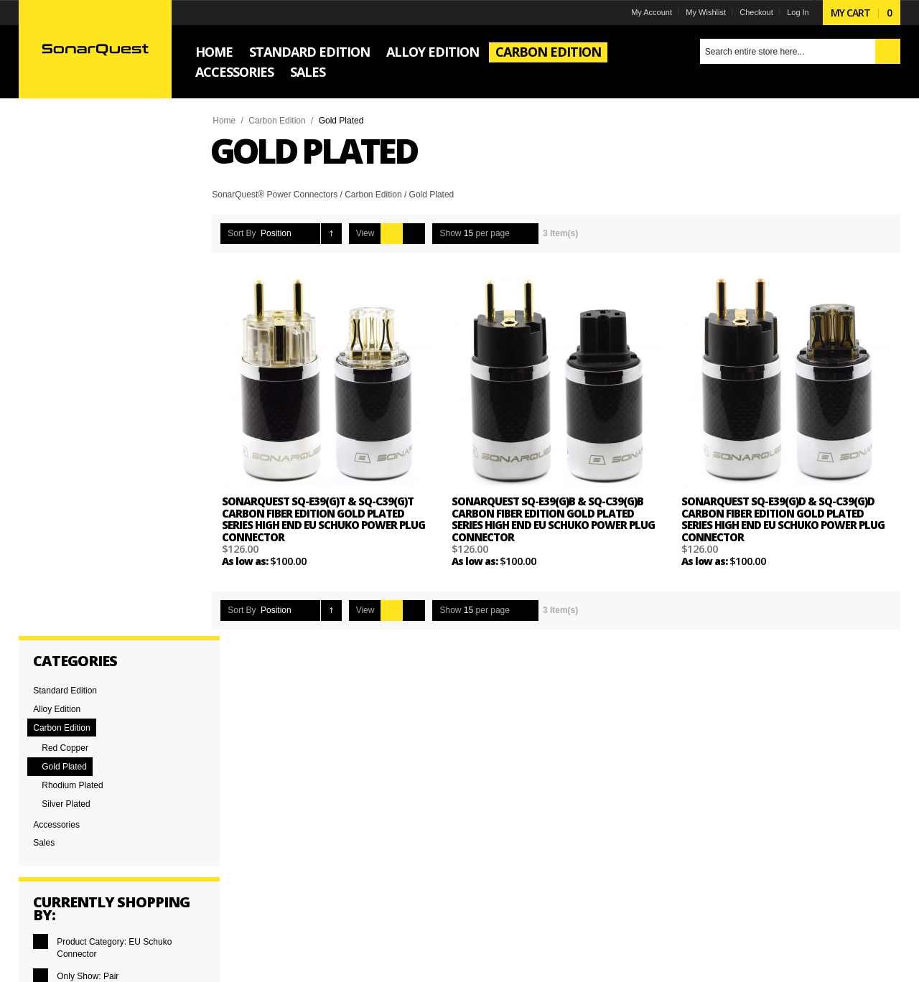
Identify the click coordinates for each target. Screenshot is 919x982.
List (414, 233)
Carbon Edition (277, 121)
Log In (798, 12)
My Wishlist (706, 12)
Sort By (242, 233)
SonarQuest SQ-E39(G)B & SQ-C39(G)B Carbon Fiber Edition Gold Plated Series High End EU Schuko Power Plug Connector (553, 519)
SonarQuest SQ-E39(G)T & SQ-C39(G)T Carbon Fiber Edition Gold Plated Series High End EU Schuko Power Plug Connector (324, 519)
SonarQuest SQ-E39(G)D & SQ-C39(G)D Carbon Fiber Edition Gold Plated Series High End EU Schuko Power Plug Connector (783, 519)
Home (224, 121)
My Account (651, 12)
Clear (56, 486)
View (365, 233)
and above (71, 576)
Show (451, 233)
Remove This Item (41, 418)
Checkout (756, 12)
